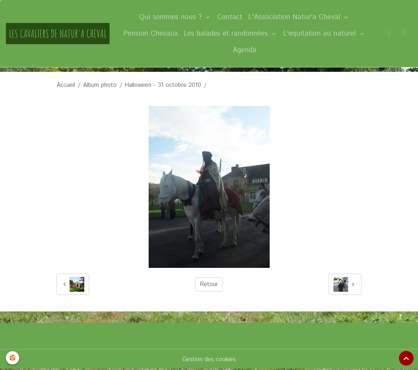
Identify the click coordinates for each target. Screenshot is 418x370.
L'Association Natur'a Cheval (295, 17)
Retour (209, 284)
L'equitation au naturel (320, 34)
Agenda (244, 50)
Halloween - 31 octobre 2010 (163, 85)
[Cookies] (12, 357)
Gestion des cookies (209, 359)
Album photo (100, 85)
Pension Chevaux (150, 34)
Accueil (66, 85)
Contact (229, 17)
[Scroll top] (406, 358)
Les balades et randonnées (227, 34)
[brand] (58, 33)
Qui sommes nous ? (171, 17)
